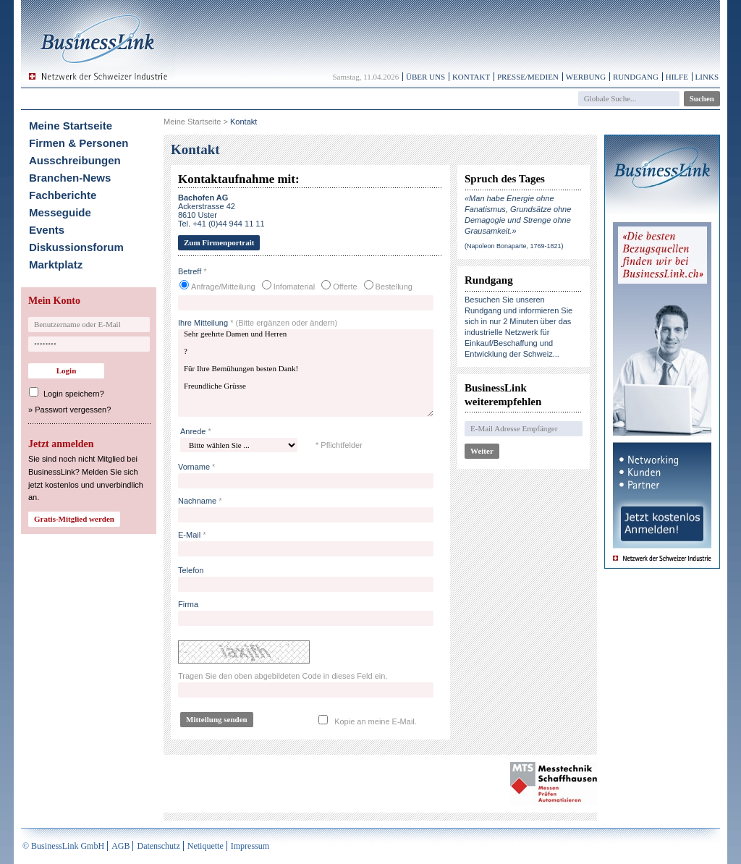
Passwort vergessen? (73, 409)
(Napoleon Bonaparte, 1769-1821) (514, 246)
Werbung (586, 76)
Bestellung (394, 286)
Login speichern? (73, 393)
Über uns (425, 76)
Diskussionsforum (76, 247)
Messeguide (60, 212)
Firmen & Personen (79, 143)
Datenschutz (158, 846)
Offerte (345, 286)
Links (707, 76)
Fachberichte (62, 195)
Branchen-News (70, 177)
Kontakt (471, 76)
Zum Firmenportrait (219, 242)
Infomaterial (294, 286)
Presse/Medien (528, 76)
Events (46, 230)
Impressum (250, 846)
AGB (120, 846)
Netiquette (205, 846)
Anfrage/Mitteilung (223, 286)
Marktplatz (55, 264)
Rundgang (636, 76)
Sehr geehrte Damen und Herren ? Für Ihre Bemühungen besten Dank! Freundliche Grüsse (305, 373)
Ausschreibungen (75, 160)
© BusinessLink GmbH (63, 846)
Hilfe (677, 76)
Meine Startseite (70, 125)
